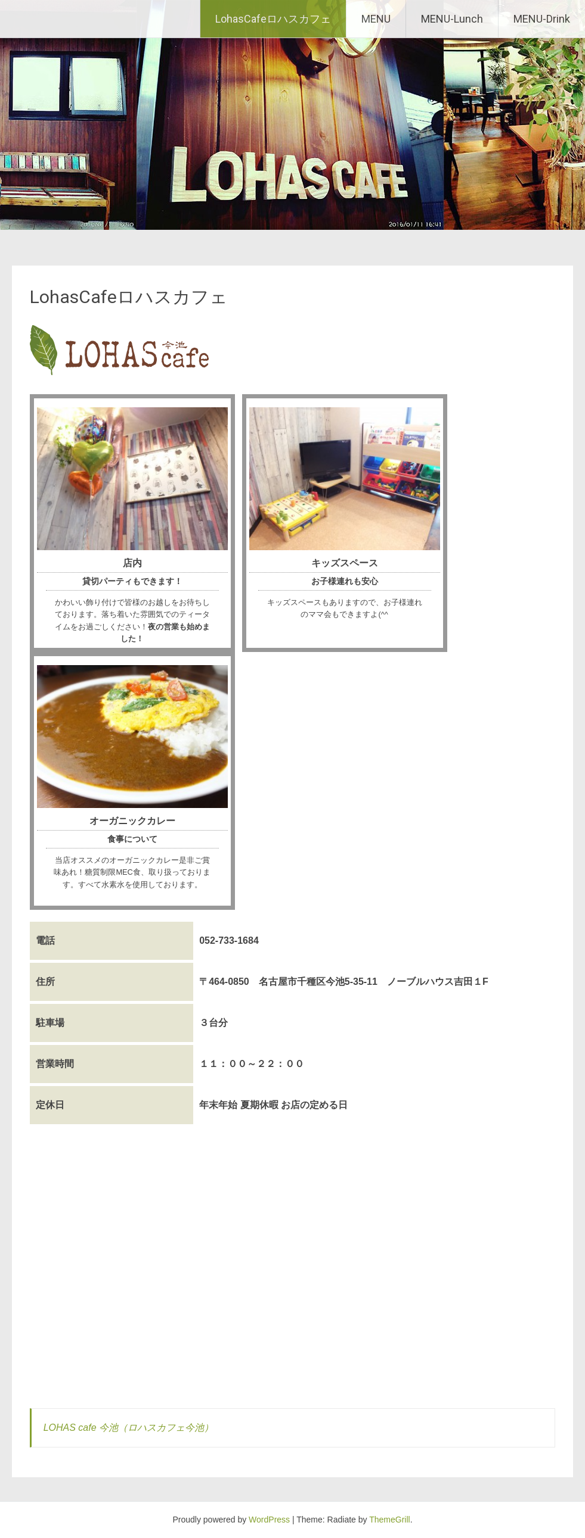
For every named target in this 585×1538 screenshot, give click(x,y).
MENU (376, 19)
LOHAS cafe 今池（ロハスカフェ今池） (128, 1427)
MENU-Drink (541, 19)
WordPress (269, 1519)
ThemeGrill (389, 1519)
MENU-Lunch (452, 19)
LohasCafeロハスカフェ (273, 19)
